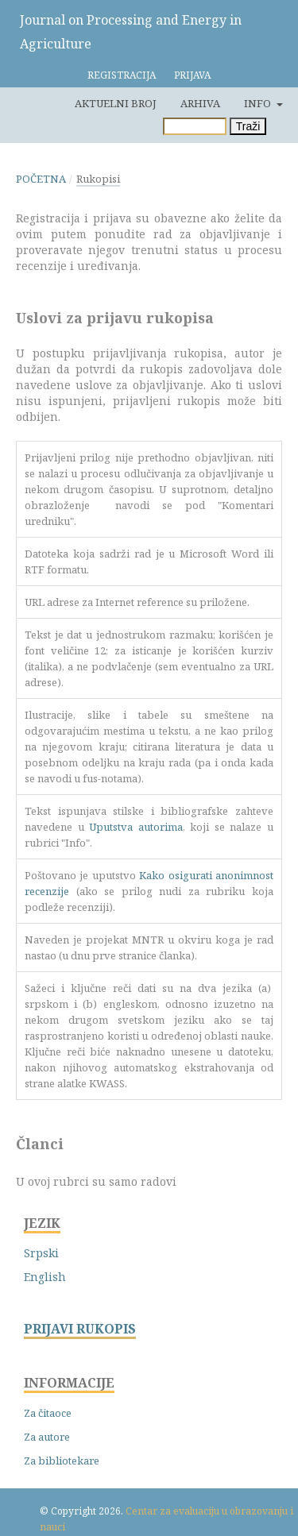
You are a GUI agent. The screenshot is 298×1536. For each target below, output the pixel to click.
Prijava (192, 75)
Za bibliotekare (61, 1460)
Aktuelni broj (116, 103)
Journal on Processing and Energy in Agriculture (131, 31)
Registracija (121, 75)
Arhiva (200, 103)
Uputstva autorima (136, 827)
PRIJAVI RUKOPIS (80, 1329)
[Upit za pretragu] (194, 126)
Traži (248, 126)
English (45, 1276)
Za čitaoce (48, 1413)
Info (258, 103)
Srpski (41, 1252)
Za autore (47, 1437)
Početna (41, 179)
